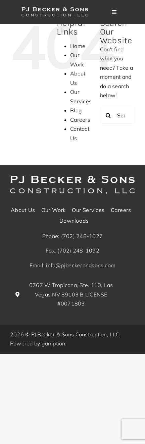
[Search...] (117, 115)
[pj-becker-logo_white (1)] (72, 178)
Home (77, 46)
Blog (76, 110)
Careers (80, 119)
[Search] (108, 115)
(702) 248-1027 (82, 236)
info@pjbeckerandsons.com (80, 265)
